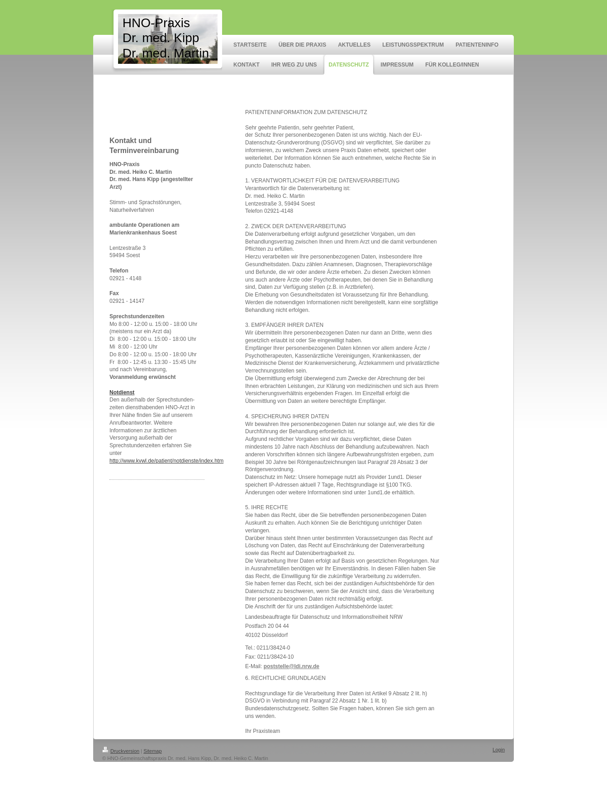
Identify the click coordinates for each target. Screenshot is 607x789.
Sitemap (152, 751)
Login (499, 749)
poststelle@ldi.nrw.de (291, 666)
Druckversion (120, 751)
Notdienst (121, 392)
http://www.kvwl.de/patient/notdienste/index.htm (166, 461)
